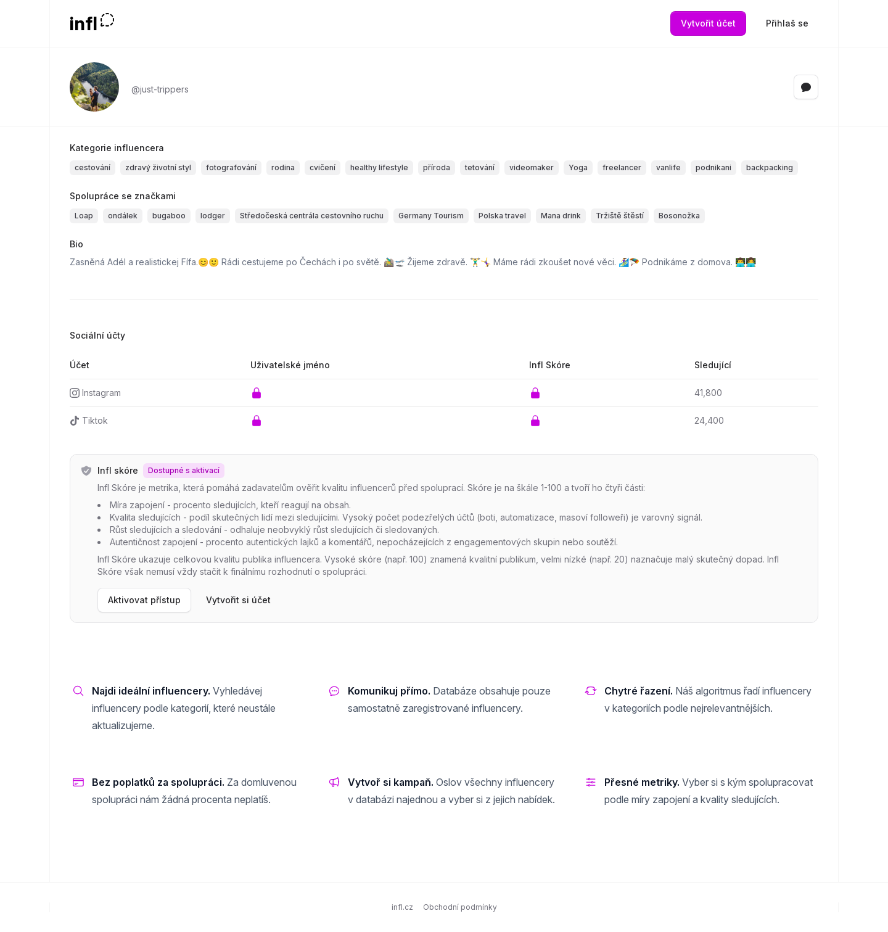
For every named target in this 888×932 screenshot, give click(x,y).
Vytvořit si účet (238, 600)
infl (83, 23)
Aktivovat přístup (144, 600)
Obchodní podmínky (460, 907)
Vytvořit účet (708, 23)
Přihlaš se (787, 23)
